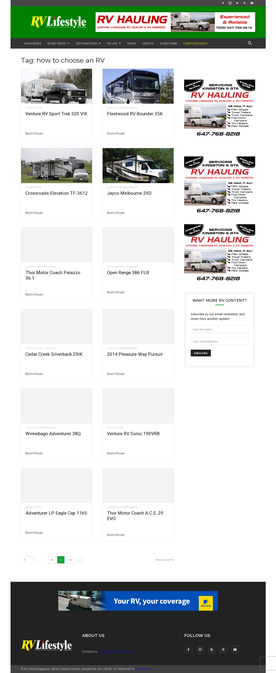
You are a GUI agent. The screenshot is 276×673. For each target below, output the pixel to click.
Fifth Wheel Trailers (122, 266)
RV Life (114, 43)
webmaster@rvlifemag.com (118, 651)
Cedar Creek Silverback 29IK (53, 354)
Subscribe (168, 43)
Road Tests (58, 43)
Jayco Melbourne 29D (129, 193)
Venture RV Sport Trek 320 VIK (56, 113)
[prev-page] (24, 559)
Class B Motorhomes (122, 348)
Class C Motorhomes (122, 187)
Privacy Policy (143, 669)
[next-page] (80, 559)
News (131, 43)
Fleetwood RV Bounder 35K (135, 113)
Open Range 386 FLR (128, 272)
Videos (148, 43)
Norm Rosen (34, 133)
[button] (250, 44)
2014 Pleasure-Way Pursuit (135, 354)
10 (70, 559)
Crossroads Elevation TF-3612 (56, 193)
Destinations (88, 43)
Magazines (32, 43)
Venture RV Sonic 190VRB (133, 433)
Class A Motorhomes (122, 108)
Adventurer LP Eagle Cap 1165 (56, 513)
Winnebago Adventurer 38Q (53, 433)
